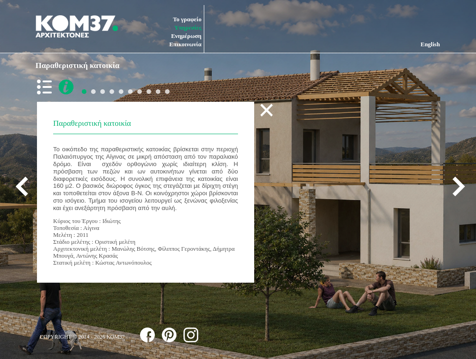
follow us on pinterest (169, 335)
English (430, 44)
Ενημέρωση (186, 35)
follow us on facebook (147, 335)
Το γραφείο (187, 19)
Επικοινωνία (185, 44)
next (455, 186)
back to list (46, 87)
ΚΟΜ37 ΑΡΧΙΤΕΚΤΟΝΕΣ (77, 26)
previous (25, 186)
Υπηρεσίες (187, 27)
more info (66, 87)
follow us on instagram (190, 335)
